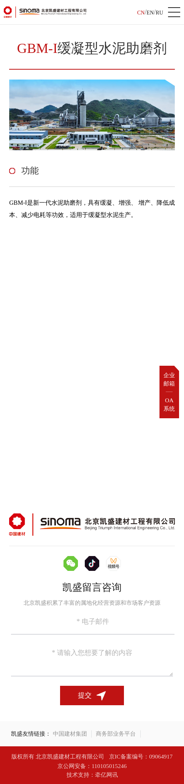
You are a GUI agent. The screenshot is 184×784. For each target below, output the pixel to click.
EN (150, 13)
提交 (92, 696)
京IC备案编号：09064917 (141, 756)
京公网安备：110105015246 (92, 766)
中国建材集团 (70, 733)
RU (159, 13)
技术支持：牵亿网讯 (92, 774)
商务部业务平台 (116, 733)
